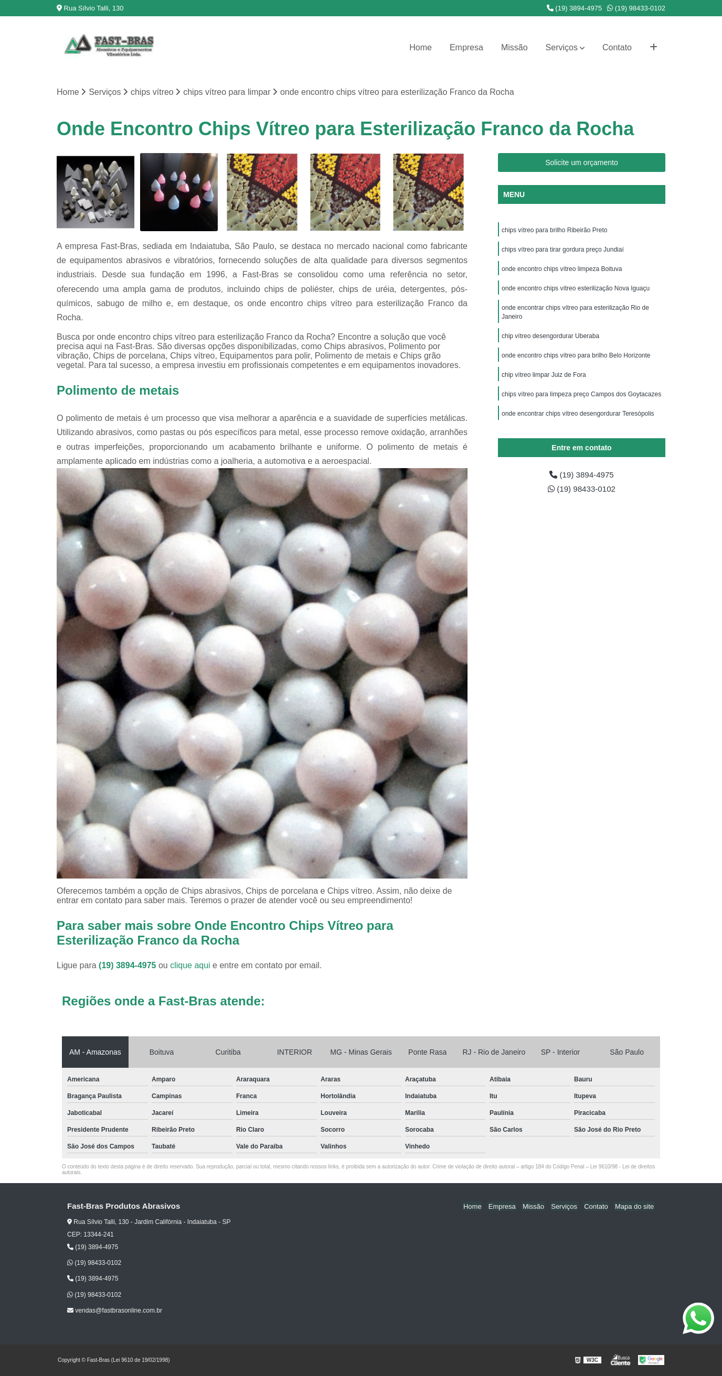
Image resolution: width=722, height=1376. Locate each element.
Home (420, 47)
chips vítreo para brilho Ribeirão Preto (554, 230)
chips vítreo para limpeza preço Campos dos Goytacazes (581, 399)
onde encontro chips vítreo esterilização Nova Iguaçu (576, 290)
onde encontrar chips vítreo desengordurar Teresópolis (579, 419)
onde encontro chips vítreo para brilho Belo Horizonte (576, 359)
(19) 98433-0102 (636, 8)
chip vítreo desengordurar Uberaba (551, 339)
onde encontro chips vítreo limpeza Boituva (562, 270)
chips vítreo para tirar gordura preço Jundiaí (563, 250)
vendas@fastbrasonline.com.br (114, 1311)
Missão (514, 47)
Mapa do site (634, 1207)
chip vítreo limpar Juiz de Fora (544, 379)
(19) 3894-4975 (574, 8)
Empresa (466, 47)
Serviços (562, 47)
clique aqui (190, 965)
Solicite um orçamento (581, 163)
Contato (617, 47)
